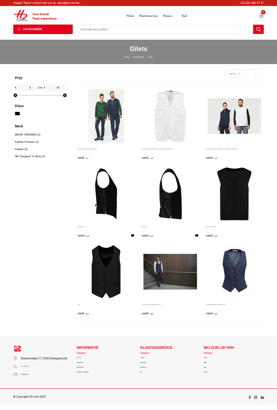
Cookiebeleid (84, 365)
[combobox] (164, 27)
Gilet (80, 302)
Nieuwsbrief (147, 365)
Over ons (82, 357)
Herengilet (148, 224)
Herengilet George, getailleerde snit (164, 302)
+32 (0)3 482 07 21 (252, 3)
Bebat (207, 372)
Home (122, 54)
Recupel (208, 380)
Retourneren (147, 372)
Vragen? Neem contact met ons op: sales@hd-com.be (46, 3)
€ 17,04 (214, 155)
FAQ (142, 380)
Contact (145, 357)
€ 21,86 (86, 233)
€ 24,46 (214, 233)
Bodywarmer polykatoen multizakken (101, 146)
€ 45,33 (150, 311)
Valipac (208, 365)
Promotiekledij (139, 54)
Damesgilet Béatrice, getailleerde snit (229, 302)
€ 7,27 (85, 155)
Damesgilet (85, 224)
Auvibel (208, 357)
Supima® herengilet (218, 224)
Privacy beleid (84, 372)
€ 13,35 (150, 155)
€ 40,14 (86, 311)
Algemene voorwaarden (90, 380)
